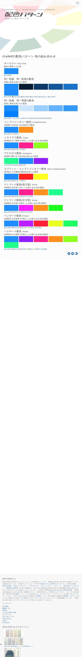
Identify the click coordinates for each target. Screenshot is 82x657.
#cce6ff (16, 118)
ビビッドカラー (46, 586)
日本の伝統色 (71, 584)
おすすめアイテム (8, 616)
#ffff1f (22, 181)
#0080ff (48, 118)
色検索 (66, 596)
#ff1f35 (24, 228)
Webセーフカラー (20, 586)
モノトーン (58, 586)
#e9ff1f (31, 228)
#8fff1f (23, 149)
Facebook (6, 622)
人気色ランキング (28, 598)
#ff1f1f (16, 181)
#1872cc (43, 97)
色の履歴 (5, 606)
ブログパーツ (7, 614)
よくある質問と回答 (9, 612)
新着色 (4, 610)
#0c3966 (26, 97)
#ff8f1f (16, 134)
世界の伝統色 (7, 586)
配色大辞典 (68, 590)
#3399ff (40, 118)
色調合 (39, 596)
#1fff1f (29, 212)
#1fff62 (39, 228)
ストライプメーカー (44, 594)
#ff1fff (15, 212)
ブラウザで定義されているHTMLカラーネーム (49, 584)
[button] (1, 644)
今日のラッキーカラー (56, 592)
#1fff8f (8, 165)
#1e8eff (8, 75)
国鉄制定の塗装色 (12, 588)
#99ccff (24, 118)
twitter (4, 620)
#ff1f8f (16, 149)
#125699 (35, 97)
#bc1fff (16, 228)
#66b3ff (32, 118)
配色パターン (30, 592)
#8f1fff (23, 165)
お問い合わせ (7, 618)
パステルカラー (33, 586)
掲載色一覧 (6, 608)
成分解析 (16, 594)
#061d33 (17, 97)
